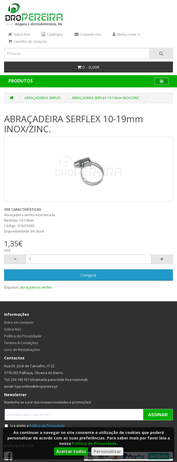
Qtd (7, 250)
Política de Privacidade (94, 443)
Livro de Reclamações (22, 349)
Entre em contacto (19, 322)
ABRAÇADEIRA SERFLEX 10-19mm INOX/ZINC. (106, 98)
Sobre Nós (13, 329)
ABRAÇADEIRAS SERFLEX (43, 98)
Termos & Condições (21, 342)
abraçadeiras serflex (36, 287)
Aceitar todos (71, 451)
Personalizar (107, 451)
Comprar (88, 275)
